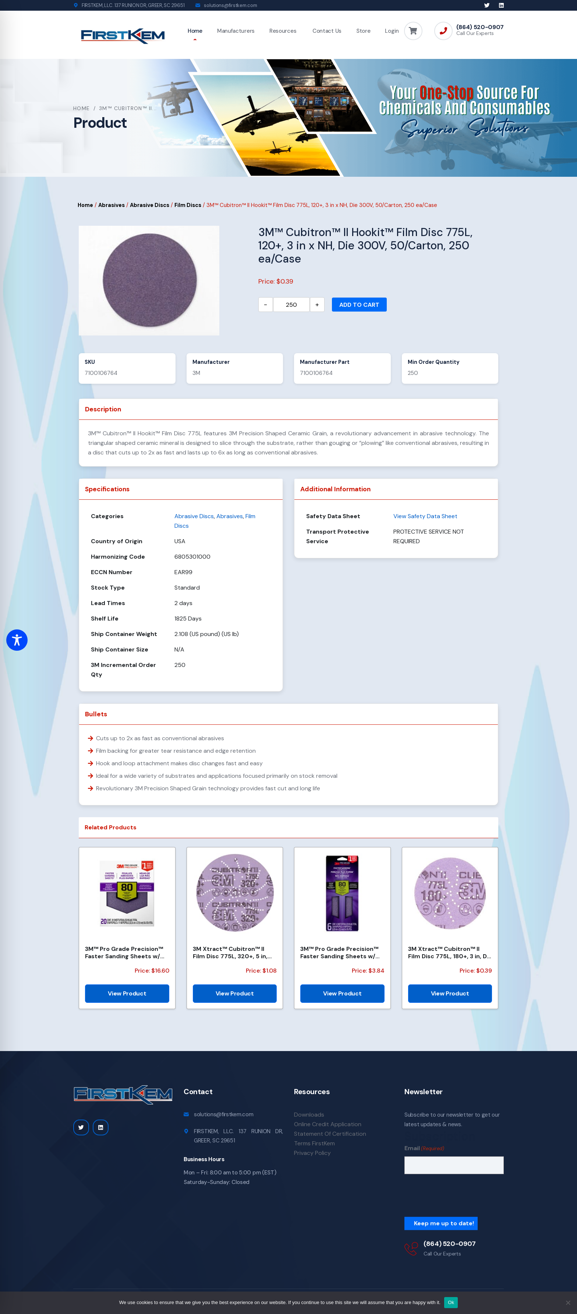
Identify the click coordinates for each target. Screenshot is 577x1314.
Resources (282, 31)
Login (392, 31)
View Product (127, 993)
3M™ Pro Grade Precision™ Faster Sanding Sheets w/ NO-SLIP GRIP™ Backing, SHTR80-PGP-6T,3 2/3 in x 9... (339, 952)
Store (363, 31)
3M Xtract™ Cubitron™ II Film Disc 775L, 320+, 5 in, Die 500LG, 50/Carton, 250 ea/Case (232, 952)
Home (195, 31)
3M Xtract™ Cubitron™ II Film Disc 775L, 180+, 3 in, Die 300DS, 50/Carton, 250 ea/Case (450, 952)
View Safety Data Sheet (425, 516)
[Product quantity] (291, 304)
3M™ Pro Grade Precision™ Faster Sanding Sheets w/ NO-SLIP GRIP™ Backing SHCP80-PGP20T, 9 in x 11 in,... (124, 952)
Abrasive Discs (149, 205)
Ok (451, 1302)
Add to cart (359, 305)
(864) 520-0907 (480, 27)
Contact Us (326, 31)
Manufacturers (236, 31)
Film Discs (187, 205)
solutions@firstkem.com (230, 5)
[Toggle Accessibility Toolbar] (17, 640)
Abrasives (111, 205)
